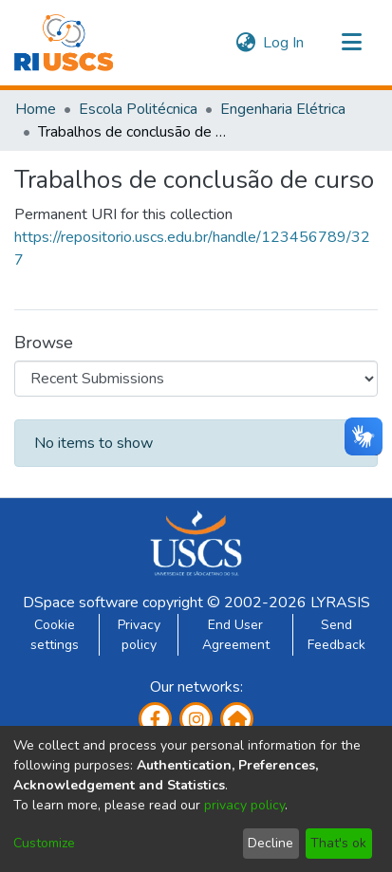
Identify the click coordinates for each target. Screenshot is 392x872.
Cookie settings (54, 635)
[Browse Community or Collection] (196, 379)
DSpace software (81, 602)
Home (35, 109)
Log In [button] (284, 42)
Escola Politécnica (138, 109)
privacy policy (244, 805)
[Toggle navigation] (351, 43)
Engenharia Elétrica (282, 109)
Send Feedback (336, 635)
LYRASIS (340, 602)
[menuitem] (245, 42)
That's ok (338, 843)
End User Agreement (236, 635)
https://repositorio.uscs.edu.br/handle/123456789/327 (192, 248)
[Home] (63, 42)
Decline (270, 843)
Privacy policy (139, 635)
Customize (44, 843)
